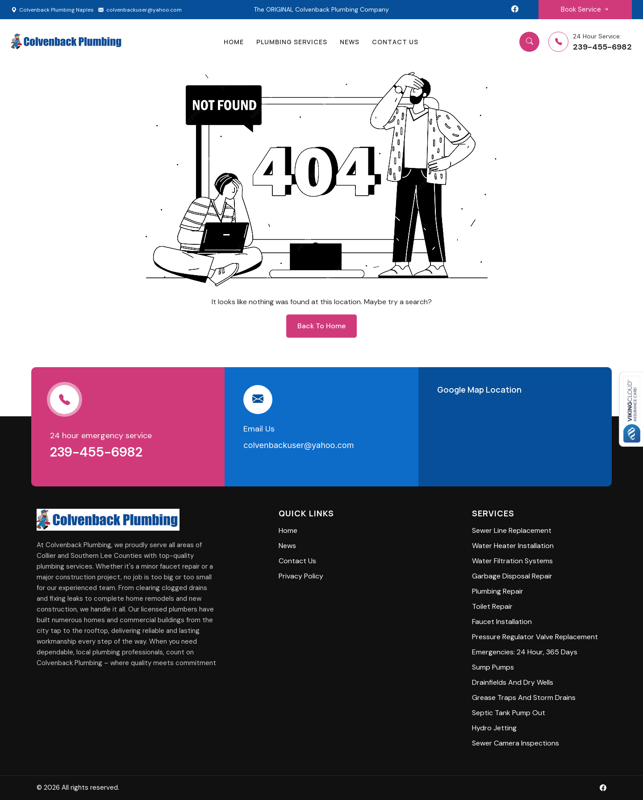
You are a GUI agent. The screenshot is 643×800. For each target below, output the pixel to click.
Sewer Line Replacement (511, 530)
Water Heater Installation (513, 545)
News (349, 42)
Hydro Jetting (494, 728)
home (234, 42)
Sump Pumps (493, 667)
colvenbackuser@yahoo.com (140, 9)
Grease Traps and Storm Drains (524, 697)
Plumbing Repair (497, 591)
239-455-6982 (98, 452)
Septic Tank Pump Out (508, 712)
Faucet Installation (502, 621)
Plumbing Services (291, 42)
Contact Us (395, 42)
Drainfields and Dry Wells (512, 682)
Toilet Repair (492, 606)
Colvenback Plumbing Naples (52, 9)
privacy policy (301, 576)
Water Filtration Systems (512, 560)
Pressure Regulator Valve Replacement (535, 636)
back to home (321, 326)
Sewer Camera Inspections (515, 743)
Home (288, 530)
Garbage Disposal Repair (512, 576)
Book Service (585, 9)
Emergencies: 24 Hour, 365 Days (524, 652)
